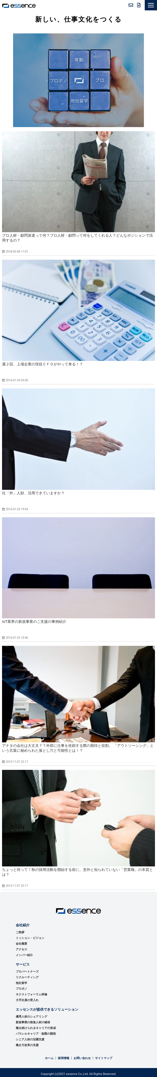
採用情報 (63, 1058)
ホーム (49, 1058)
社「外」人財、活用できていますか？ (33, 493)
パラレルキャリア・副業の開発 (36, 1033)
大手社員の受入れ (27, 1000)
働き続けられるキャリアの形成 (36, 1028)
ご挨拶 (20, 932)
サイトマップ (103, 1058)
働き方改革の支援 (27, 1045)
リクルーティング (27, 977)
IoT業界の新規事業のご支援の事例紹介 (34, 621)
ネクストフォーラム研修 (31, 994)
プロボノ (21, 988)
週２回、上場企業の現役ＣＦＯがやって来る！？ (42, 364)
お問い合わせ (131, 5)
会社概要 (21, 943)
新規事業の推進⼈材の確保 (33, 1022)
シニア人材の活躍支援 (30, 1039)
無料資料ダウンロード (139, 5)
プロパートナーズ (27, 971)
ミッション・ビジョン (30, 938)
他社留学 (21, 983)
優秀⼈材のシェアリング (31, 1016)
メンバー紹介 (24, 955)
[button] (151, 5)
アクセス (21, 949)
